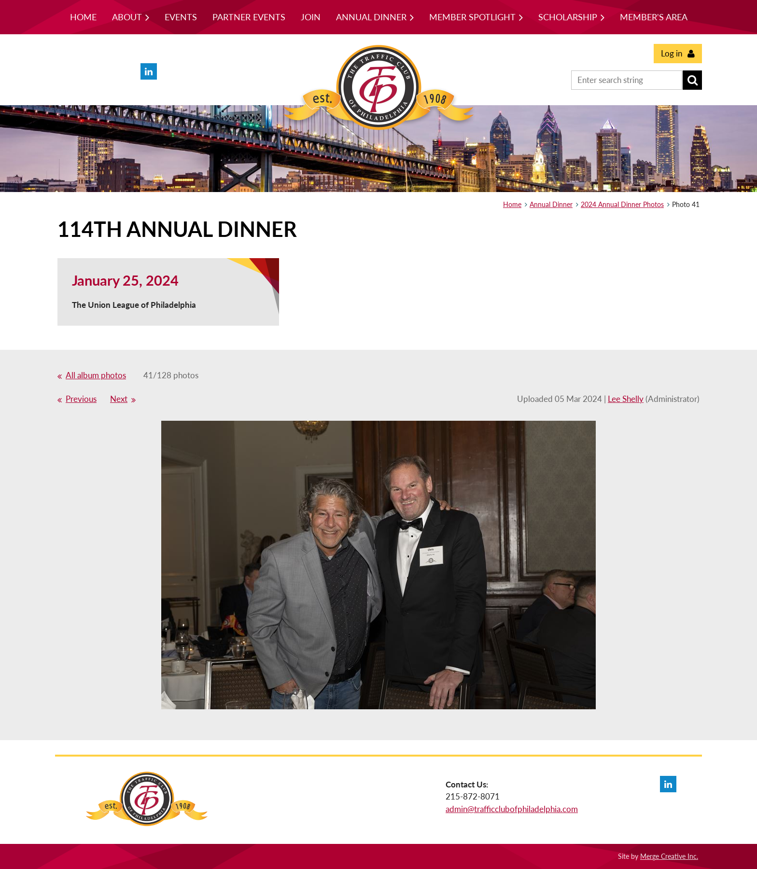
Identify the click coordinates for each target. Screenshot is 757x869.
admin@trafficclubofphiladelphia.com (512, 809)
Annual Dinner (551, 204)
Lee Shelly (626, 399)
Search (692, 80)
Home (512, 204)
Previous (81, 399)
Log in (671, 53)
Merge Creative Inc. (669, 856)
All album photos (96, 375)
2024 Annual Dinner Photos (622, 204)
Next (118, 399)
